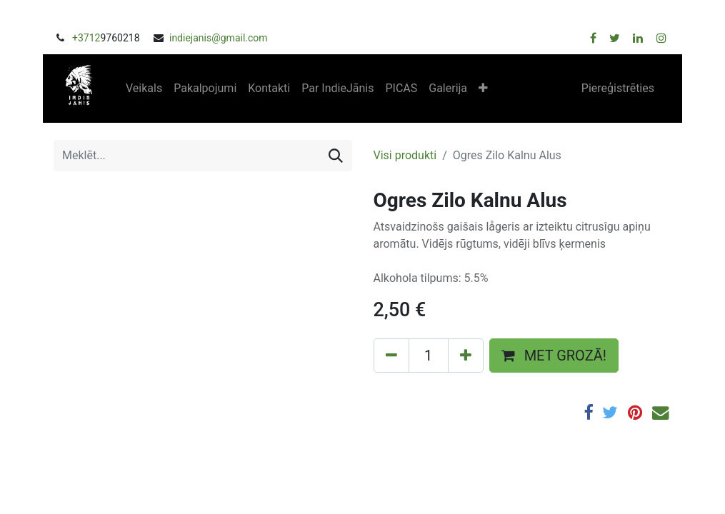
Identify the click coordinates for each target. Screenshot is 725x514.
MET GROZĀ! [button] (553, 355)
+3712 (86, 38)
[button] (483, 88)
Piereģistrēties (617, 88)
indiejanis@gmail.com (218, 38)
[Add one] (466, 355)
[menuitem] (144, 88)
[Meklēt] (335, 155)
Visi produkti (405, 155)
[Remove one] (391, 355)
